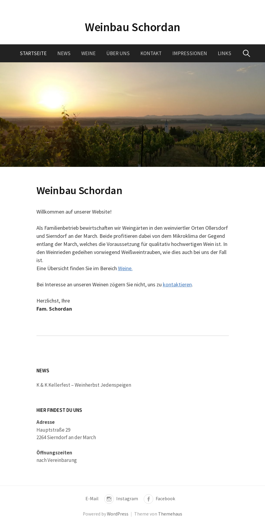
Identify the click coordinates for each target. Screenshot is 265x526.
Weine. (125, 268)
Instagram (127, 498)
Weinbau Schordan (132, 26)
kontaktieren (177, 284)
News (64, 53)
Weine (88, 53)
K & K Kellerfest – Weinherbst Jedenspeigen (83, 385)
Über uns (118, 53)
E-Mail (92, 498)
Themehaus (170, 514)
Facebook (165, 498)
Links (224, 53)
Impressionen (189, 53)
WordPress (117, 514)
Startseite (33, 53)
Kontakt (151, 53)
